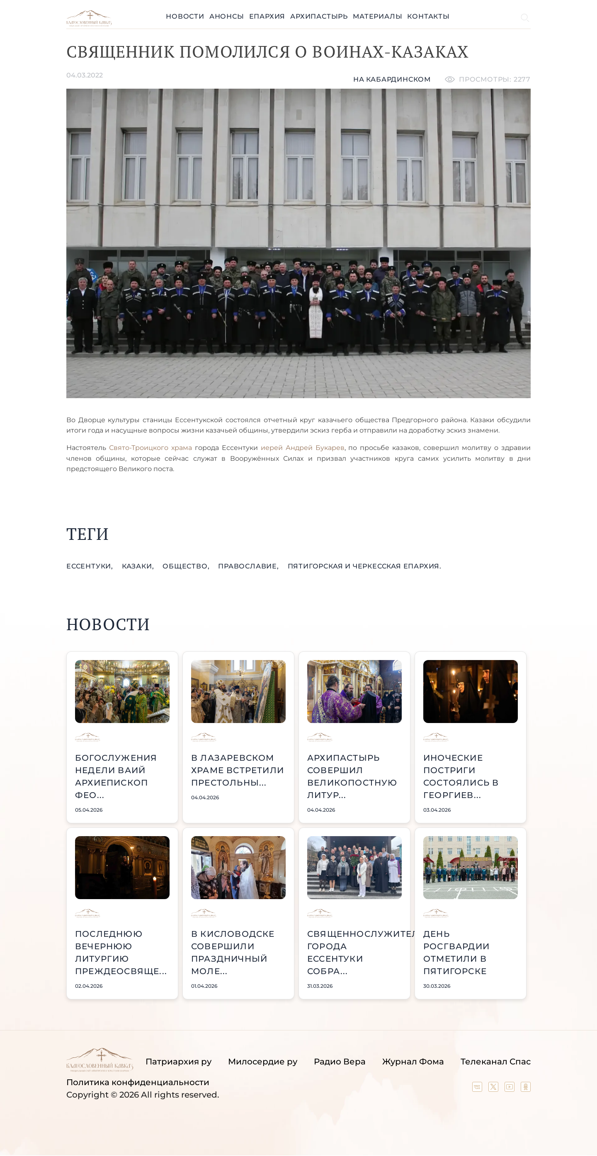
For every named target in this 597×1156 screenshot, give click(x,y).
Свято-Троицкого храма (152, 448)
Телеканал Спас (496, 1062)
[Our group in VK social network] (478, 1089)
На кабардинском (392, 79)
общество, (187, 566)
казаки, (139, 566)
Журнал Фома (413, 1062)
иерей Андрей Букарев (303, 448)
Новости (185, 16)
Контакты (428, 16)
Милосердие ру (262, 1062)
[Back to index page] (89, 24)
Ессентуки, (90, 566)
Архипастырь (319, 16)
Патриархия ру (178, 1062)
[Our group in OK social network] (526, 1089)
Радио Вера (340, 1062)
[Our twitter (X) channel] (494, 1089)
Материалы (377, 16)
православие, (249, 566)
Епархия (267, 16)
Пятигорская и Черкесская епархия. (365, 566)
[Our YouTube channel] (511, 1089)
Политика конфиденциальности (137, 1082)
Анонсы (226, 16)
